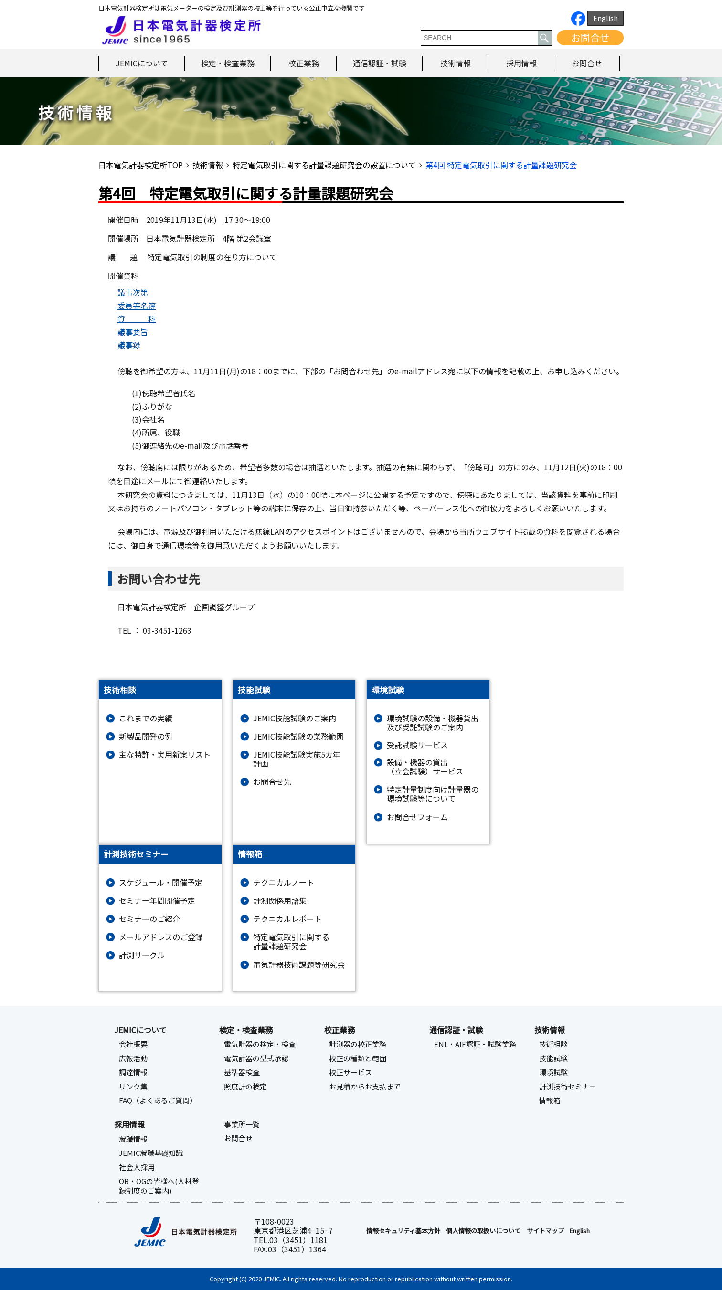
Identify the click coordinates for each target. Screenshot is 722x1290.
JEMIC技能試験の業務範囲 (298, 736)
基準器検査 (242, 1072)
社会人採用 (137, 1167)
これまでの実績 (145, 718)
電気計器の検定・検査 (260, 1044)
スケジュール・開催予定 (160, 882)
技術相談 (553, 1044)
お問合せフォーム (417, 817)
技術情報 (455, 63)
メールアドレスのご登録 (161, 936)
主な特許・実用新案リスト (165, 754)
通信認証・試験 (379, 63)
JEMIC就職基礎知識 (151, 1153)
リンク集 (133, 1086)
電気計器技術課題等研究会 (299, 964)
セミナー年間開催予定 (157, 900)
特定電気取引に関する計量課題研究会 (291, 941)
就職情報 (133, 1139)
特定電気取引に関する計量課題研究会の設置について (324, 165)
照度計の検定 (245, 1086)
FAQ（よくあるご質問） (158, 1100)
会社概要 (133, 1044)
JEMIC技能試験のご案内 (294, 718)
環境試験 (553, 1072)
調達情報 (133, 1072)
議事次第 (132, 292)
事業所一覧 (242, 1124)
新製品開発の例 (145, 736)
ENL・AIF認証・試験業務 (475, 1044)
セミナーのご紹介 (149, 918)
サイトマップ (545, 1231)
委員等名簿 (136, 305)
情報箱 (550, 1100)
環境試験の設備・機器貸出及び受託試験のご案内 (432, 723)
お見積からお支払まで (365, 1086)
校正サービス (350, 1072)
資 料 (136, 318)
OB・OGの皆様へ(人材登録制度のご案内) (159, 1185)
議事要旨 (132, 332)
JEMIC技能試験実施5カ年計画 (296, 759)
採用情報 (521, 63)
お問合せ (590, 37)
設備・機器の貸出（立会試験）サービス (425, 767)
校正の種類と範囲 (357, 1058)
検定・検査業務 (228, 63)
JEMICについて (142, 63)
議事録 (128, 344)
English (605, 18)
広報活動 (133, 1058)
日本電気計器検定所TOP (140, 165)
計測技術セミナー (567, 1086)
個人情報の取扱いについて (483, 1231)
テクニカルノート (283, 882)
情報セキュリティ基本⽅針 (403, 1231)
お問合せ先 (272, 781)
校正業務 (303, 63)
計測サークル (142, 955)
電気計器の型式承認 (256, 1058)
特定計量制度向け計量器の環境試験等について (432, 794)
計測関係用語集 (280, 900)
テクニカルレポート (287, 918)
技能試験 (553, 1058)
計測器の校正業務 (357, 1044)
